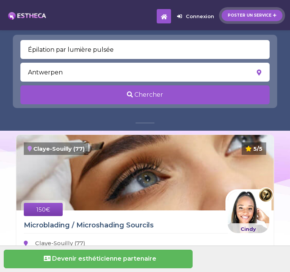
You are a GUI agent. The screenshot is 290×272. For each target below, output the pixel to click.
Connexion (195, 16)
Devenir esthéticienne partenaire (98, 258)
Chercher (145, 94)
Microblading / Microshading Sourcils (89, 225)
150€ (43, 209)
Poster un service (252, 15)
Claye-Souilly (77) (54, 243)
